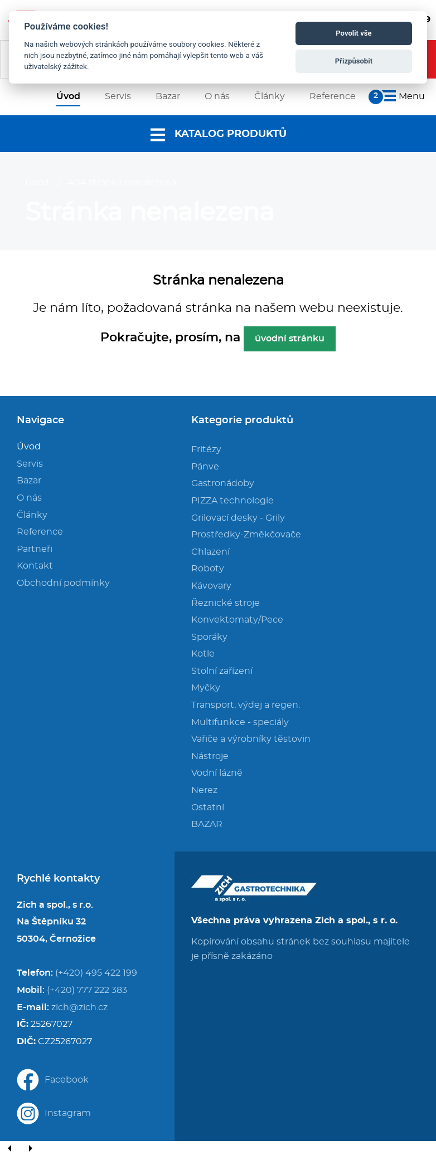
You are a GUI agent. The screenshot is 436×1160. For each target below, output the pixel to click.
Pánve (205, 466)
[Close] (50, 1149)
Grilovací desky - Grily (238, 517)
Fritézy (206, 449)
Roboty (207, 568)
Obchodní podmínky (63, 583)
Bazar (29, 480)
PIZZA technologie (232, 500)
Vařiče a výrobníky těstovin (251, 739)
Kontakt (35, 565)
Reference (40, 531)
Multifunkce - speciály (240, 722)
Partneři (34, 549)
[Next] (30, 1149)
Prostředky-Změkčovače (246, 534)
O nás (29, 497)
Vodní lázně (217, 773)
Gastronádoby (222, 483)
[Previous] (10, 1149)
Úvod (37, 182)
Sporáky (209, 637)
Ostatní (207, 807)
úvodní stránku (289, 338)
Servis (30, 463)
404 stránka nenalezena (122, 182)
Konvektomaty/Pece (237, 619)
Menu (401, 96)
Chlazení (210, 551)
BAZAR (206, 824)
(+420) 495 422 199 (96, 972)
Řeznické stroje (225, 603)
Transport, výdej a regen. (245, 705)
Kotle (203, 653)
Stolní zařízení (222, 671)
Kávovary (211, 585)
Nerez (204, 790)
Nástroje (210, 756)
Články (32, 515)
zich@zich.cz (79, 1007)
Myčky (205, 687)
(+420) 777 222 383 (87, 990)
